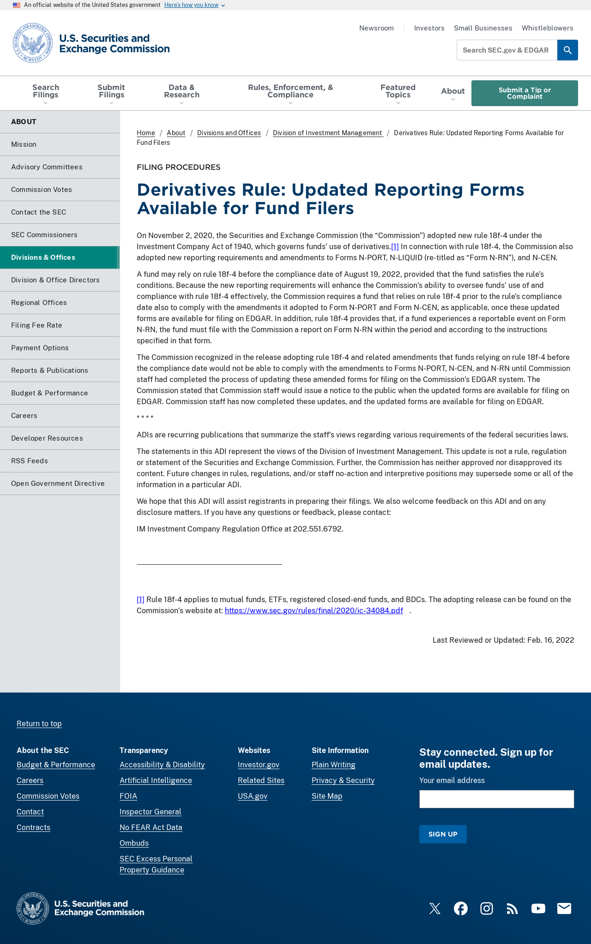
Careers (30, 780)
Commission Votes (48, 796)
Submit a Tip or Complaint (525, 93)
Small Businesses (483, 28)
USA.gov (252, 796)
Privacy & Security (343, 780)
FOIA (128, 796)
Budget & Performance (56, 764)
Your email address (452, 780)
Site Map (327, 796)
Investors (429, 28)
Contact (30, 811)
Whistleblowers (547, 28)
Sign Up (443, 834)
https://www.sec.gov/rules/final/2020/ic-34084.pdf (314, 610)
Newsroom (376, 28)
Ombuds (134, 843)
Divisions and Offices (229, 133)
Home (146, 133)
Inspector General (150, 811)
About (176, 133)
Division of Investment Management (328, 133)
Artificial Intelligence (156, 780)
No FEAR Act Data (151, 827)
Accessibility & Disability (162, 764)
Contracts (33, 827)
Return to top (39, 723)
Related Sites (261, 780)
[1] (395, 246)
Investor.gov (258, 764)
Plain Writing (334, 764)
